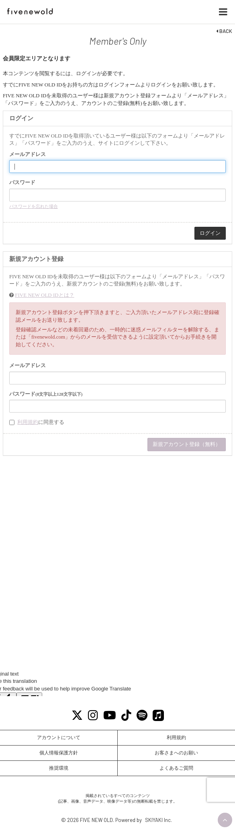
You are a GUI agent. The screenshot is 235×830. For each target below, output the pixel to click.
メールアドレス (27, 154)
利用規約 (27, 422)
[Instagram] (92, 715)
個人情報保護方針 (58, 753)
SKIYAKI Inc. (158, 820)
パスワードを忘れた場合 (33, 206)
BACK (224, 31)
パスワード (22, 182)
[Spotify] (142, 715)
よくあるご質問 (176, 768)
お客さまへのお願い (176, 753)
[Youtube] (109, 715)
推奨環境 (58, 768)
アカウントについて (58, 737)
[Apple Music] (158, 715)
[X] (77, 715)
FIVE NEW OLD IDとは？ (44, 295)
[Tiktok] (126, 715)
